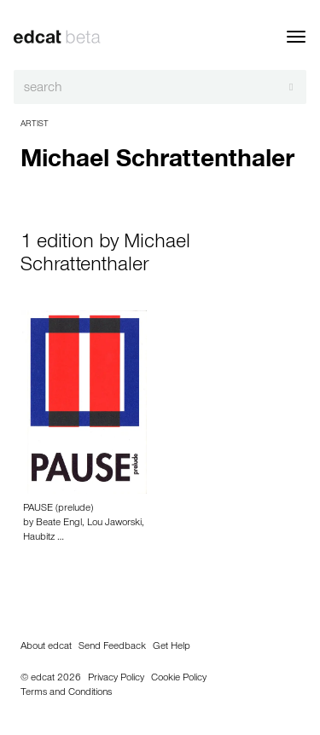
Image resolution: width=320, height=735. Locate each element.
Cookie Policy (179, 679)
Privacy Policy (116, 679)
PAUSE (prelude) (58, 509)
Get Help (171, 647)
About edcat (46, 647)
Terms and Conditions (66, 693)
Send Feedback (112, 647)
